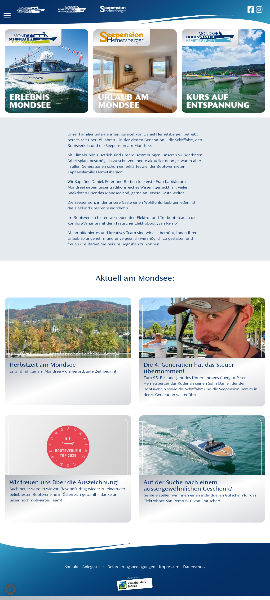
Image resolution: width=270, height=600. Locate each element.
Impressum (169, 567)
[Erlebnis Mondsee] (47, 71)
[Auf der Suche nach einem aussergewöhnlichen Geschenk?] (202, 499)
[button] (10, 589)
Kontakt (72, 567)
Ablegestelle (93, 567)
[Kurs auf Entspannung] (223, 71)
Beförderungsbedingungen (131, 567)
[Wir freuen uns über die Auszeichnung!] (68, 499)
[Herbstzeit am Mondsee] (68, 381)
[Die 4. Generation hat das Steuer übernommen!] (202, 382)
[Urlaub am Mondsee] (135, 71)
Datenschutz (194, 567)
